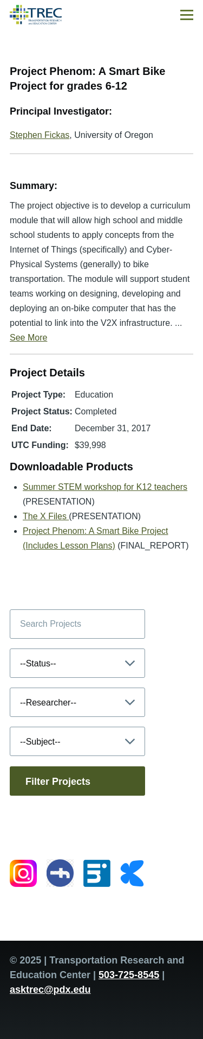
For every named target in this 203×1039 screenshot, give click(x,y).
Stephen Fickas (39, 135)
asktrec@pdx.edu (50, 989)
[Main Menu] (187, 14)
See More (28, 337)
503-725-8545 (129, 974)
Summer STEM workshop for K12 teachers (105, 487)
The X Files (46, 516)
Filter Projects (57, 781)
